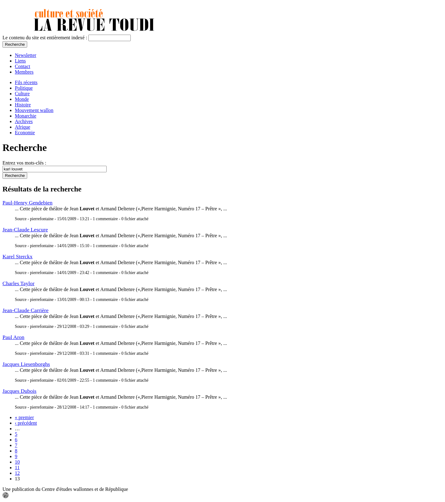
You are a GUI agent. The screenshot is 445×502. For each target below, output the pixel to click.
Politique (24, 88)
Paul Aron (13, 337)
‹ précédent (26, 423)
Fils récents (26, 82)
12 (17, 473)
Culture (22, 93)
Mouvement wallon (34, 110)
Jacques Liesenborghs (26, 364)
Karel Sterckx (17, 256)
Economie (25, 132)
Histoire (23, 104)
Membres (24, 72)
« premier (24, 417)
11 (17, 467)
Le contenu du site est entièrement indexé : (45, 37)
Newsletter (25, 55)
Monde (22, 99)
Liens (20, 60)
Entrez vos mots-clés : (24, 162)
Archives (24, 121)
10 (17, 462)
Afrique (22, 127)
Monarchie (25, 115)
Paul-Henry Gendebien (27, 203)
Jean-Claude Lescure (25, 229)
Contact (22, 66)
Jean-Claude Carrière (25, 310)
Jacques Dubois (19, 391)
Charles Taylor (18, 283)
